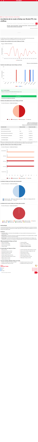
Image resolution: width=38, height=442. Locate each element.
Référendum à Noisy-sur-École (25, 257)
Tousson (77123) (4, 246)
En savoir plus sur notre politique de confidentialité (8, 98)
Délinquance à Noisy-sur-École (6, 252)
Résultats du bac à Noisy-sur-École (7, 263)
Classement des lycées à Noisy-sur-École (8, 256)
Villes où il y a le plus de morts (32, 122)
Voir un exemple (35, 268)
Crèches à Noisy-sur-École (24, 253)
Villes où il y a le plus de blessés (32, 123)
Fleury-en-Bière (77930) (24, 243)
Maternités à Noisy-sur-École (25, 255)
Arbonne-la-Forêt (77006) (32, 25)
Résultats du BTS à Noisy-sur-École (26, 263)
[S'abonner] (19, 273)
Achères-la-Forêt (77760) (5, 243)
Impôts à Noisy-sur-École (5, 259)
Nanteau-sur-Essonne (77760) (25, 245)
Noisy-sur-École (4, 249)
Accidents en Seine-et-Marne (25, 246)
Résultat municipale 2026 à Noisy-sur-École (8, 262)
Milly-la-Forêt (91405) (14, 25)
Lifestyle (2, 268)
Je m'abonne (18, 96)
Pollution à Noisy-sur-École (6, 253)
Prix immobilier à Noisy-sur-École (26, 256)
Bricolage (2, 270)
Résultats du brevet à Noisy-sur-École (26, 262)
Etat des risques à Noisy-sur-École (7, 255)
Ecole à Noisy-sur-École (24, 252)
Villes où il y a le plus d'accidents (32, 63)
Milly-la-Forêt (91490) (5, 242)
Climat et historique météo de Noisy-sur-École (28, 249)
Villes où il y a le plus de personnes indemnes (30, 124)
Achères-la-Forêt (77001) (23, 25)
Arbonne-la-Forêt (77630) (5, 245)
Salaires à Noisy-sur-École (5, 257)
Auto (1, 269)
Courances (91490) (23, 242)
